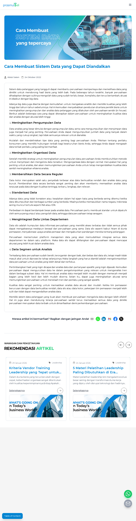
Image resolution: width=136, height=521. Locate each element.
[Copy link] (92, 319)
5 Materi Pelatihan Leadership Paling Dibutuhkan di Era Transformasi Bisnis (98, 370)
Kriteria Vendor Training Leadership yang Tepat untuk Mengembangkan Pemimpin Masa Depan (34, 370)
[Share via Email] (109, 319)
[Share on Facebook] (115, 319)
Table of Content (12, 516)
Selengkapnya (36, 391)
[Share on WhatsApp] (98, 319)
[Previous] (121, 345)
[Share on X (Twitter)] (121, 319)
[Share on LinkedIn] (103, 319)
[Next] (129, 345)
